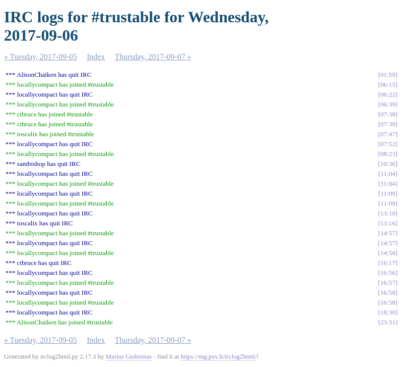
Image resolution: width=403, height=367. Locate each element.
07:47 (387, 134)
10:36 (387, 163)
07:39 (387, 124)
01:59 (387, 74)
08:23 (387, 153)
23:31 (387, 322)
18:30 (387, 312)
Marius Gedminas (129, 356)
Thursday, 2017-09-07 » (153, 56)
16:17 (387, 262)
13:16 (387, 223)
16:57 (387, 282)
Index (96, 56)
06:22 (387, 94)
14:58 (387, 253)
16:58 (387, 292)
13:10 (387, 213)
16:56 (387, 272)
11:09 (388, 193)
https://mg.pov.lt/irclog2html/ (219, 356)
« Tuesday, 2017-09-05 (40, 56)
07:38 (387, 114)
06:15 (387, 84)
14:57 (387, 233)
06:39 (387, 104)
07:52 (387, 144)
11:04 (388, 173)
